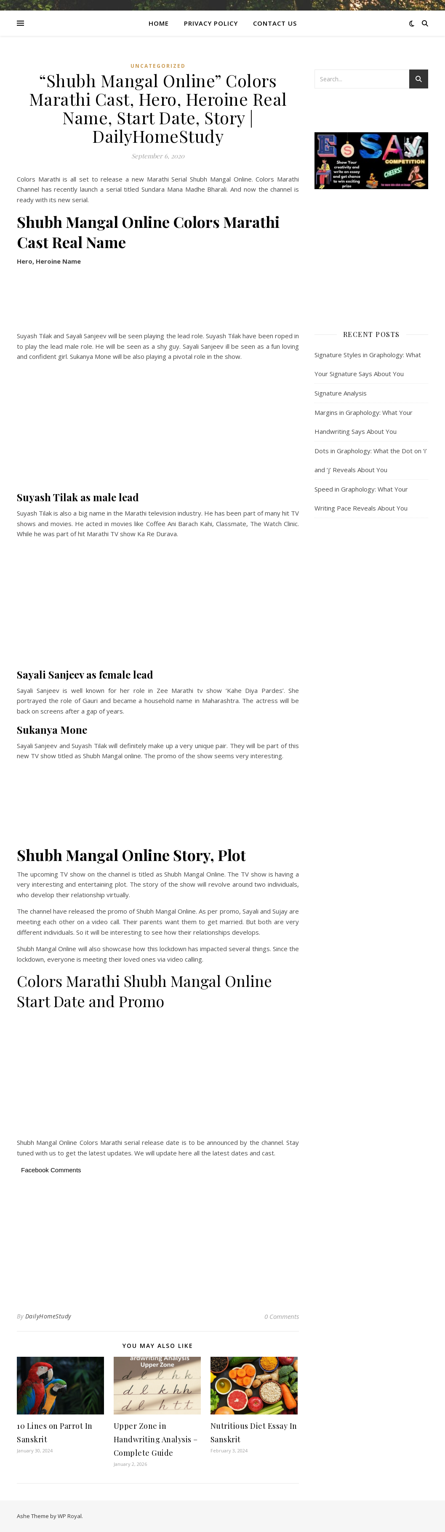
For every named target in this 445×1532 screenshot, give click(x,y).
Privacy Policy (211, 23)
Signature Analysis (340, 393)
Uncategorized (158, 66)
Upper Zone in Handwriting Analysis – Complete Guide (156, 1439)
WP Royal (70, 1516)
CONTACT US (275, 23)
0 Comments (281, 1316)
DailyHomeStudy (48, 1316)
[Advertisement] (158, 299)
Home (159, 23)
